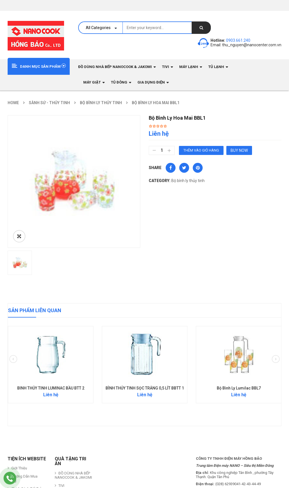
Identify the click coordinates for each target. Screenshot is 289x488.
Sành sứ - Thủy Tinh (49, 102)
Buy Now (239, 150)
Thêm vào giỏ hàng (201, 150)
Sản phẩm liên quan (34, 235)
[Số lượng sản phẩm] (161, 150)
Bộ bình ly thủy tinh (101, 102)
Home (13, 102)
